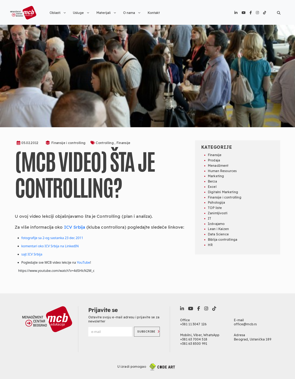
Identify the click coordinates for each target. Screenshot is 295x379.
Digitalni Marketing (223, 192)
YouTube (83, 262)
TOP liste (215, 208)
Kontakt (154, 13)
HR (210, 245)
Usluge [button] (81, 13)
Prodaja (214, 160)
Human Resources (222, 171)
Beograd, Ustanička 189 (252, 339)
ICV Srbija (74, 227)
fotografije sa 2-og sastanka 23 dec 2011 (52, 238)
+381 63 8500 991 (193, 344)
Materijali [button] (106, 13)
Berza (212, 181)
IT (209, 218)
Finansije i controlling (68, 143)
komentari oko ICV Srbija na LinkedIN (50, 246)
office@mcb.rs (245, 324)
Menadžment (218, 165)
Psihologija (216, 202)
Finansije (123, 143)
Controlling (105, 143)
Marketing (216, 176)
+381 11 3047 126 (193, 324)
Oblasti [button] (58, 13)
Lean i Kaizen (218, 229)
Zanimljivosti (217, 213)
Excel (212, 187)
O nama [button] (131, 13)
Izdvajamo (216, 224)
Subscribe (148, 331)
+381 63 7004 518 (194, 339)
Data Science (218, 234)
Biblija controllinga (222, 239)
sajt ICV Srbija (31, 254)
